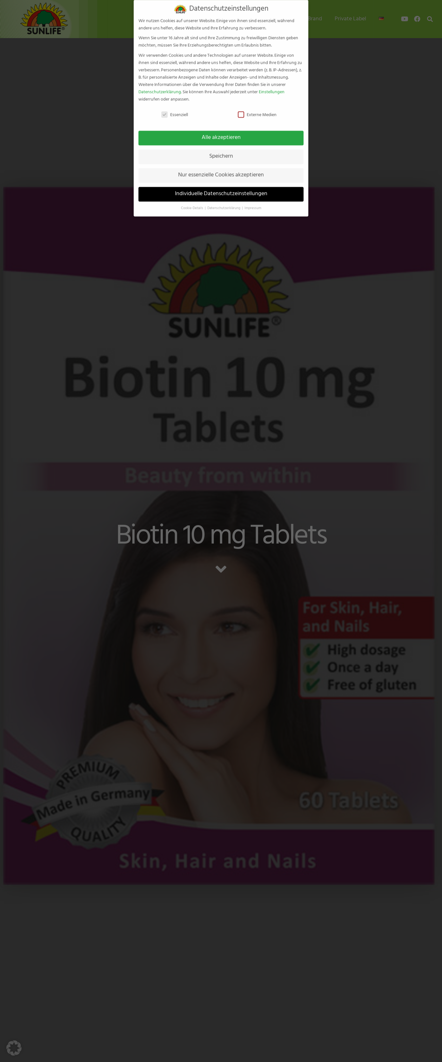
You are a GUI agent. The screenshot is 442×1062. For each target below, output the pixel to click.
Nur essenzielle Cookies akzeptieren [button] (221, 169)
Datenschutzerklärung (159, 86)
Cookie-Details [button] (192, 202)
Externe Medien (257, 108)
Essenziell (174, 108)
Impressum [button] (252, 202)
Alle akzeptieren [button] (221, 131)
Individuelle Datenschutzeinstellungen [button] (221, 188)
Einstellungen (272, 86)
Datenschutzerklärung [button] (224, 202)
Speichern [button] (221, 150)
